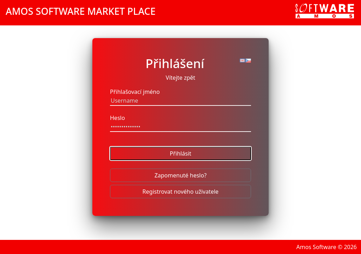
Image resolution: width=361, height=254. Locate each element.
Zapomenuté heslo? (180, 175)
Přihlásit (180, 153)
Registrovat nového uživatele (180, 191)
